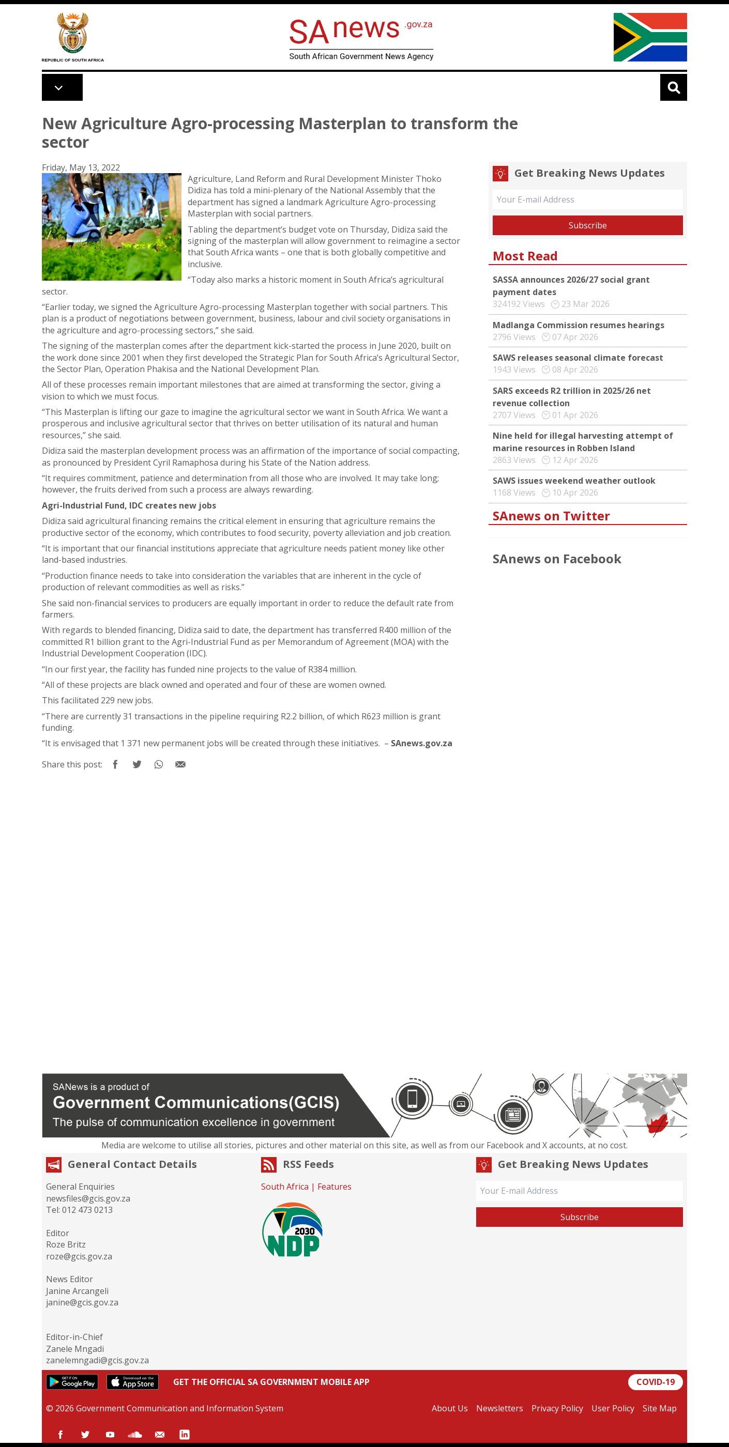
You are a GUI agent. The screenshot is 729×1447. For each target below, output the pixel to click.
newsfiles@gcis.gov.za (88, 1198)
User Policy (612, 1408)
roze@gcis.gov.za (79, 1256)
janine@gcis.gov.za (82, 1302)
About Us (450, 1408)
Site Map (660, 1408)
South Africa (285, 1186)
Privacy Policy (557, 1408)
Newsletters (499, 1408)
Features (334, 1186)
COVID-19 (655, 1382)
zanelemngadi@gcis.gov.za (97, 1360)
